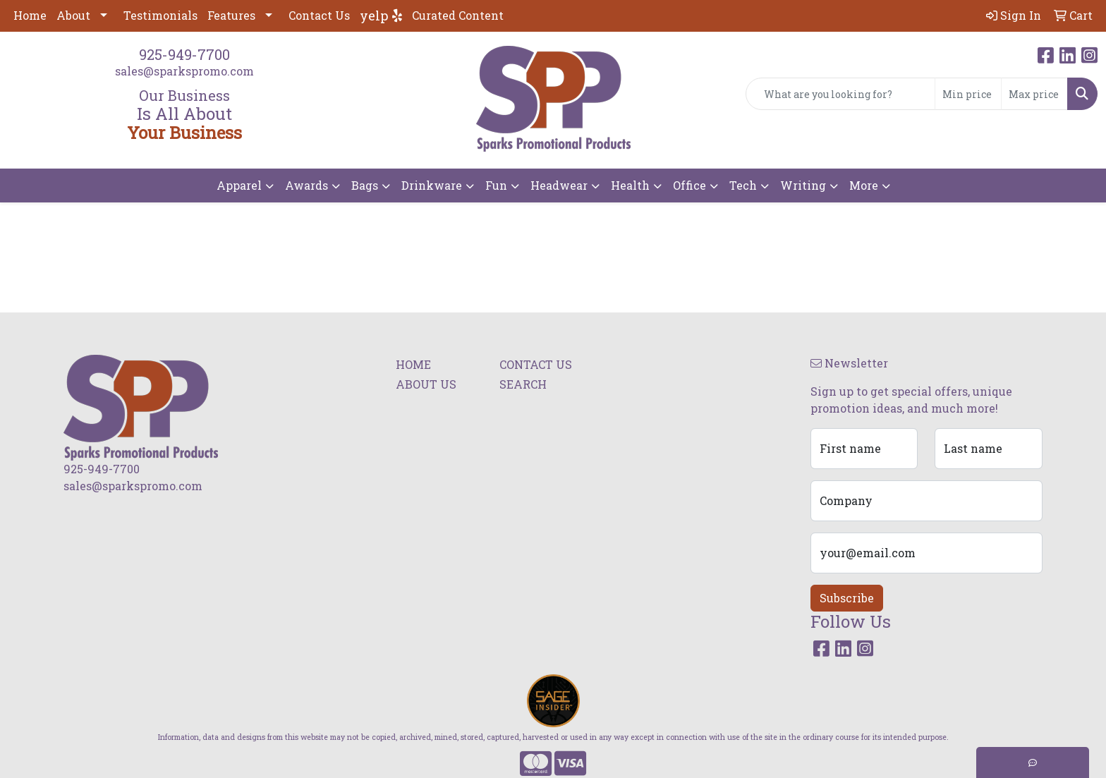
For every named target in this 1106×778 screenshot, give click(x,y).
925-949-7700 (184, 54)
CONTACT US (535, 364)
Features (231, 15)
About (73, 15)
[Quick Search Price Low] (968, 94)
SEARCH (523, 384)
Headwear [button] (559, 185)
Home (30, 15)
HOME (413, 364)
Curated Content (458, 15)
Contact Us (319, 15)
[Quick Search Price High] (1034, 94)
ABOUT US (426, 384)
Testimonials (160, 15)
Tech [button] (743, 185)
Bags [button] (364, 185)
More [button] (863, 185)
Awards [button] (306, 185)
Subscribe (847, 597)
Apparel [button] (239, 185)
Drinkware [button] (431, 185)
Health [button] (630, 185)
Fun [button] (496, 185)
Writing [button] (803, 185)
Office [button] (689, 185)
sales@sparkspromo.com (184, 70)
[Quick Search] (840, 94)
